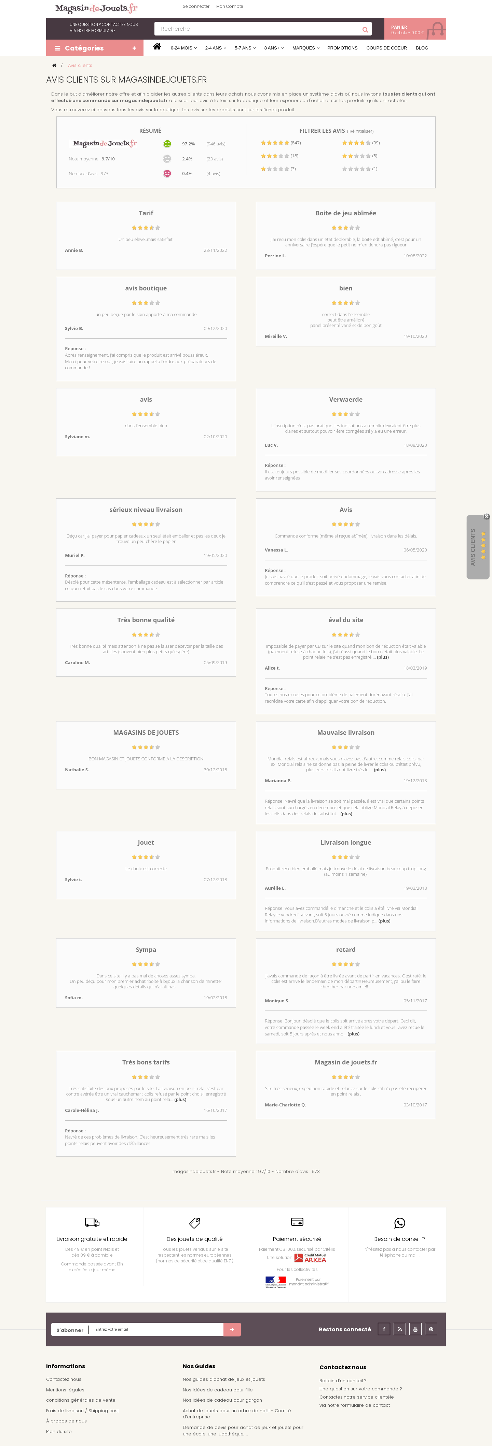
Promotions (342, 48)
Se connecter (196, 6)
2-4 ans (213, 48)
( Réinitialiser (359, 131)
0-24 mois (181, 48)
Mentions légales (65, 1390)
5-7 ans (243, 48)
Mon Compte (229, 6)
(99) (361, 143)
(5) (359, 156)
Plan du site (59, 1431)
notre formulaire (96, 30)
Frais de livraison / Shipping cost (82, 1410)
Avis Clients (473, 547)
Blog (422, 48)
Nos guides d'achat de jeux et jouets (224, 1379)
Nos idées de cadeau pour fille (218, 1390)
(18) (279, 156)
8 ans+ (271, 48)
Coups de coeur (387, 48)
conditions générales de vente (80, 1400)
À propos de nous (66, 1421)
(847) (281, 143)
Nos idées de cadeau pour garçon (222, 1400)
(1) (359, 169)
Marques (303, 48)
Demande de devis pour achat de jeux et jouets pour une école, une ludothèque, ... (243, 1430)
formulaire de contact (365, 1405)
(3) (278, 169)
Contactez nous (63, 1379)
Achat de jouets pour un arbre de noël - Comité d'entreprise (237, 1413)
